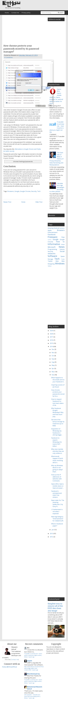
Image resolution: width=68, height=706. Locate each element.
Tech (38, 191)
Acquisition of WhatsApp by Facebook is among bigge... (56, 432)
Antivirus (62, 228)
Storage (50, 259)
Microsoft (52, 247)
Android (56, 228)
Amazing (50, 228)
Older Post (38, 202)
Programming (52, 249)
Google (17, 191)
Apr (53, 368)
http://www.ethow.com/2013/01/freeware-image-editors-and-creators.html (34, 668)
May (53, 365)
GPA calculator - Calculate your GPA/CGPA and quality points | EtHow (32, 696)
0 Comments (8, 57)
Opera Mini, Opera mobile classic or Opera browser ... (57, 486)
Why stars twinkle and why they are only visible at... (57, 451)
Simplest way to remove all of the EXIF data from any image (55, 607)
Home (7, 13)
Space (63, 256)
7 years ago (31, 683)
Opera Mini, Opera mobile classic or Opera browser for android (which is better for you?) (56, 96)
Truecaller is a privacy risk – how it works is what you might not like (56, 127)
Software (52, 256)
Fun (63, 237)
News (62, 246)
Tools (63, 259)
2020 (51, 334)
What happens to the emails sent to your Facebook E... (57, 380)
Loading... (51, 219)
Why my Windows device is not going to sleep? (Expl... (57, 469)
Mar (53, 372)
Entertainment (52, 232)
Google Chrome (25, 191)
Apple (50, 230)
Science (62, 249)
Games (50, 239)
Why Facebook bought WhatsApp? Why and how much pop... (57, 412)
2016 (51, 340)
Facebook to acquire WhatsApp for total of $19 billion (56, 442)
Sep (53, 359)
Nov (53, 353)
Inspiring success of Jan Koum (57, 386)
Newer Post (7, 202)
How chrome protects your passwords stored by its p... (57, 393)
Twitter (50, 261)
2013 (51, 534)
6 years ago (35, 670)
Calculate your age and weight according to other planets (56, 187)
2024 (51, 331)
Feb (53, 375)
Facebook (52, 234)
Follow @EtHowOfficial (9, 667)
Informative (54, 244)
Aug (53, 362)
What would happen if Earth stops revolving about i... (57, 459)
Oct (53, 356)
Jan (53, 530)
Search (60, 12)
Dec (53, 349)
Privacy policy (26, 13)
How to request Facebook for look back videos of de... (57, 402)
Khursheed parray (33, 674)
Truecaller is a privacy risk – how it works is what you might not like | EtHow (33, 655)
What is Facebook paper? (57, 525)
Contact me (15, 13)
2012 (51, 537)
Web (57, 261)
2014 (51, 346)
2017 (51, 337)
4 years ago (31, 657)
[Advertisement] (22, 29)
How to (60, 241)
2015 (51, 343)
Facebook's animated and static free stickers (56, 494)
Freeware (52, 237)
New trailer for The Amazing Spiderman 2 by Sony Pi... (57, 503)
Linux (63, 244)
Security (33, 191)
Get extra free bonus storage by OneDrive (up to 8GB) (57, 423)
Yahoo (49, 266)
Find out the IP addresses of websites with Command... (56, 478)
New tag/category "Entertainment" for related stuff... (57, 519)
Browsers (10, 191)
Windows (60, 263)
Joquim (29, 661)
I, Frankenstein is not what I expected (57, 511)
